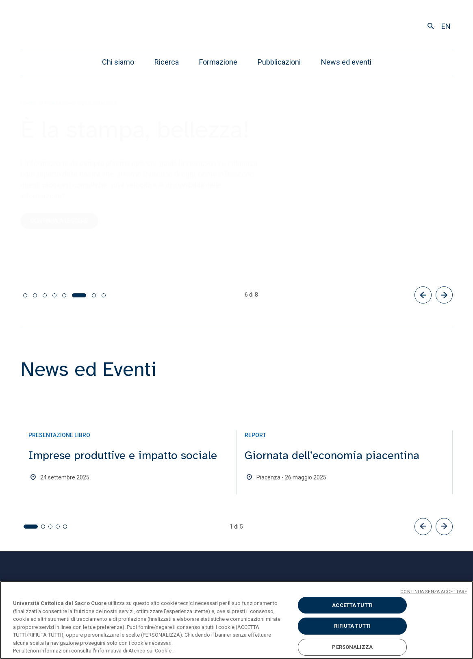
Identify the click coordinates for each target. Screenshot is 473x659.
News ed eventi (346, 62)
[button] (423, 526)
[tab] (25, 295)
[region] (236, 620)
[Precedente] (423, 294)
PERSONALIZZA (352, 647)
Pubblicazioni (279, 62)
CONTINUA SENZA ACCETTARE (433, 591)
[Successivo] (444, 294)
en (446, 26)
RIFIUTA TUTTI (352, 626)
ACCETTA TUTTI (352, 605)
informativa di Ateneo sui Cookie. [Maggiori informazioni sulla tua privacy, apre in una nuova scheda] (134, 651)
